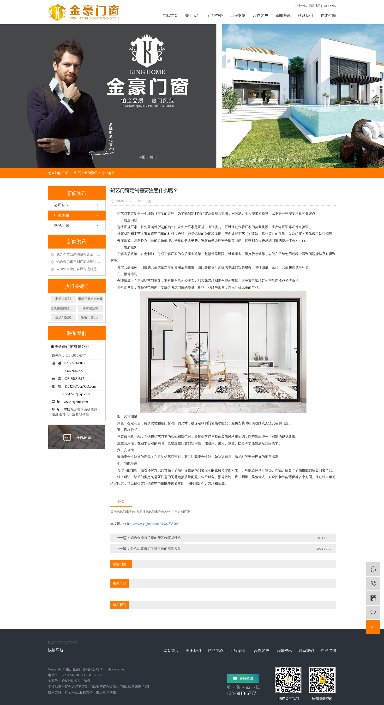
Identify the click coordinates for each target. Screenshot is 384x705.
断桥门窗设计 (90, 317)
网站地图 (314, 5)
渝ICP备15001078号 (75, 681)
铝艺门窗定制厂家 (177, 512)
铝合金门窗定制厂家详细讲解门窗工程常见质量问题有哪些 (79, 262)
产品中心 (215, 15)
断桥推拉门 (63, 299)
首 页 (77, 173)
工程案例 (238, 15)
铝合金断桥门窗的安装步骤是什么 (156, 538)
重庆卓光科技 (106, 692)
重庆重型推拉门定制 (63, 308)
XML (333, 5)
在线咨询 (328, 15)
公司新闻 (61, 205)
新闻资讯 (283, 15)
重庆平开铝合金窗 (90, 299)
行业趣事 (108, 173)
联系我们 (305, 15)
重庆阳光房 (63, 317)
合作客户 (260, 15)
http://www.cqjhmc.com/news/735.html (153, 524)
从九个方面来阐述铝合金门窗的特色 (79, 254)
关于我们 (192, 15)
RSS (325, 5)
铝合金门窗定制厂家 (80, 686)
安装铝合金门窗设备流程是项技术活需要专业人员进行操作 (79, 269)
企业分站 (301, 5)
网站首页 (170, 15)
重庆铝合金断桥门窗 (111, 686)
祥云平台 (71, 692)
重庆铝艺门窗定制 (122, 512)
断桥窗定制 (90, 308)
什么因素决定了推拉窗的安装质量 (156, 548)
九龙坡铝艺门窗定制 (150, 512)
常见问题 (61, 226)
